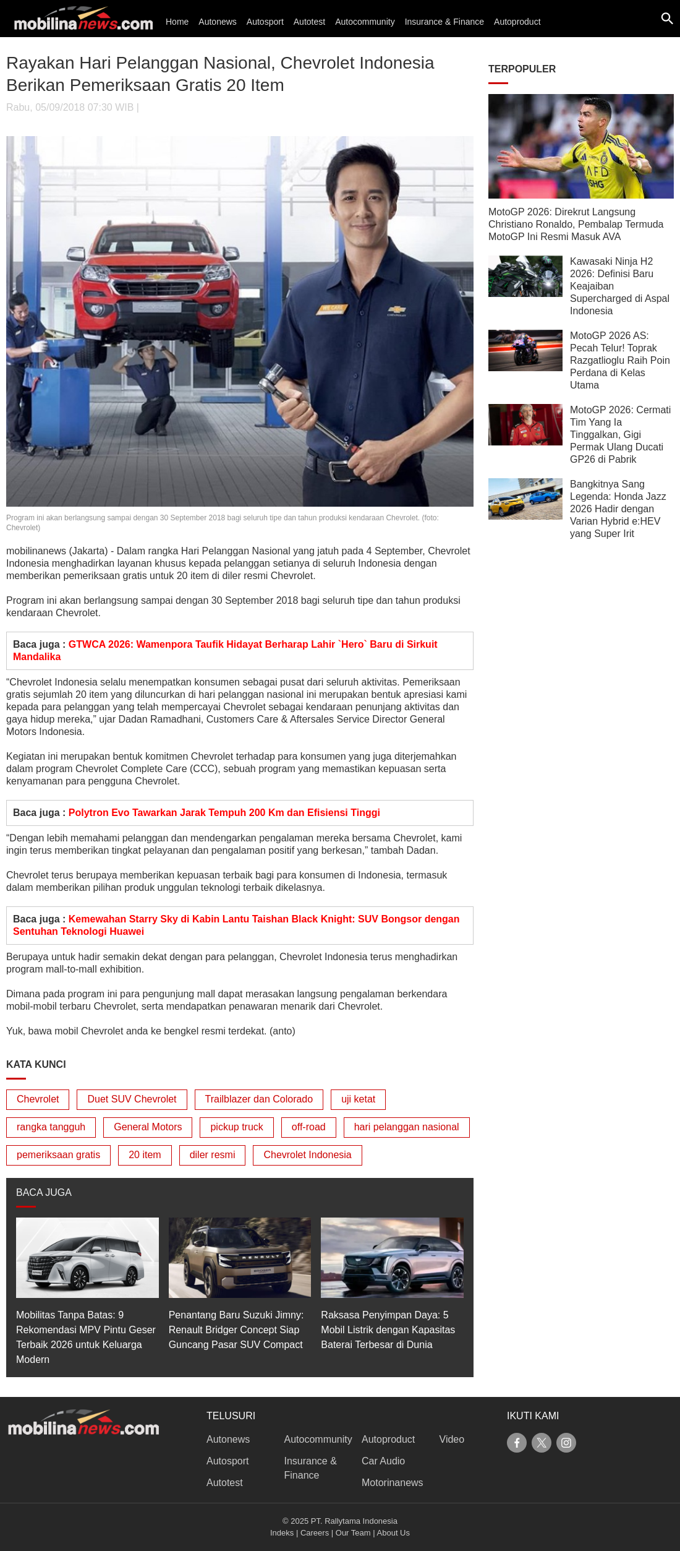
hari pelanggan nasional (406, 1127)
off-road (309, 1127)
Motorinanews (392, 1482)
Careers (314, 1532)
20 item (145, 1154)
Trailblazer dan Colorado (259, 1099)
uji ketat (358, 1099)
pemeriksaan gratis (58, 1154)
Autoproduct (517, 22)
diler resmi (213, 1154)
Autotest (309, 22)
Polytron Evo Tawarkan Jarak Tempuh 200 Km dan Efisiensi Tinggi (224, 812)
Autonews (217, 22)
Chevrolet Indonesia (307, 1154)
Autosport (265, 22)
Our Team (353, 1532)
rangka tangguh (51, 1127)
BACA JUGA (44, 1192)
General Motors (148, 1127)
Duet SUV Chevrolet (131, 1099)
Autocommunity (364, 22)
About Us (393, 1532)
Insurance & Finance (444, 22)
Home (177, 22)
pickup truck (236, 1127)
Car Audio (383, 1461)
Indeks (282, 1532)
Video (452, 1439)
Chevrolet (38, 1099)
